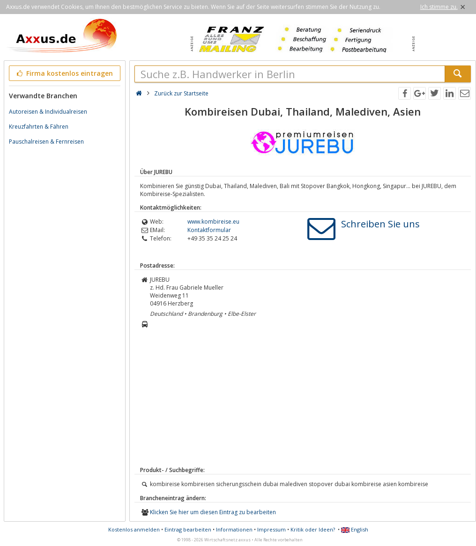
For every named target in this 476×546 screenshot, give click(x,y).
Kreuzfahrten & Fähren (38, 127)
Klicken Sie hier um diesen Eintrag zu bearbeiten (213, 512)
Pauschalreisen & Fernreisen (46, 142)
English (354, 529)
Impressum (271, 529)
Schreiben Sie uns (380, 224)
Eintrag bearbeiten (187, 529)
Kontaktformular (209, 230)
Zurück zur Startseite (181, 93)
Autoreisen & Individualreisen (48, 112)
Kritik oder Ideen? (312, 529)
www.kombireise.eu (213, 222)
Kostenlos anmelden (134, 529)
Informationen (234, 529)
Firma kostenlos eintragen (64, 73)
